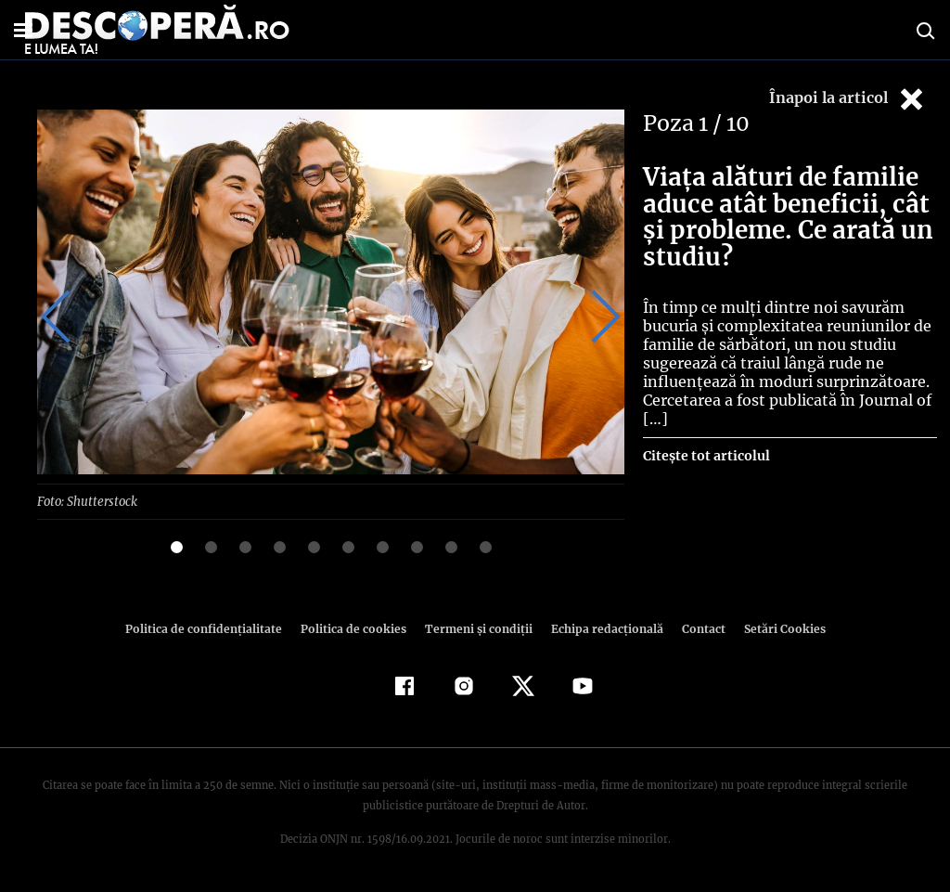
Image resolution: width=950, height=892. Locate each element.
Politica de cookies (355, 629)
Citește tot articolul (705, 455)
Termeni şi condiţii (476, 629)
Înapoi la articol (848, 99)
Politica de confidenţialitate (211, 629)
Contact (695, 629)
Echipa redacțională (601, 629)
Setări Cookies (775, 629)
